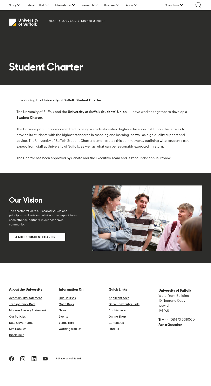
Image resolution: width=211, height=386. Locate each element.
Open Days (66, 304)
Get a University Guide (124, 304)
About (53, 21)
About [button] (130, 5)
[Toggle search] (198, 5)
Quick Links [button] (172, 5)
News (62, 310)
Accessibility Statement (25, 298)
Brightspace (117, 310)
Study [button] (13, 5)
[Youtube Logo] (45, 358)
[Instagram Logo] (22, 358)
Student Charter (92, 21)
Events (63, 316)
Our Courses (67, 298)
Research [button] (88, 5)
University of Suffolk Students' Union (97, 112)
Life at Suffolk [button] (36, 5)
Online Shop (117, 316)
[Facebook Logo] (11, 358)
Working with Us (70, 329)
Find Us (114, 329)
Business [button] (110, 5)
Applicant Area (119, 298)
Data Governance (21, 322)
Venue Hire (66, 322)
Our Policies (17, 316)
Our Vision (69, 21)
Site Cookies (17, 329)
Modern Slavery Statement (27, 310)
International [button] (63, 5)
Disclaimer (16, 335)
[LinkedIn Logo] (34, 358)
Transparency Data (22, 304)
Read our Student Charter (34, 237)
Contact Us (116, 322)
